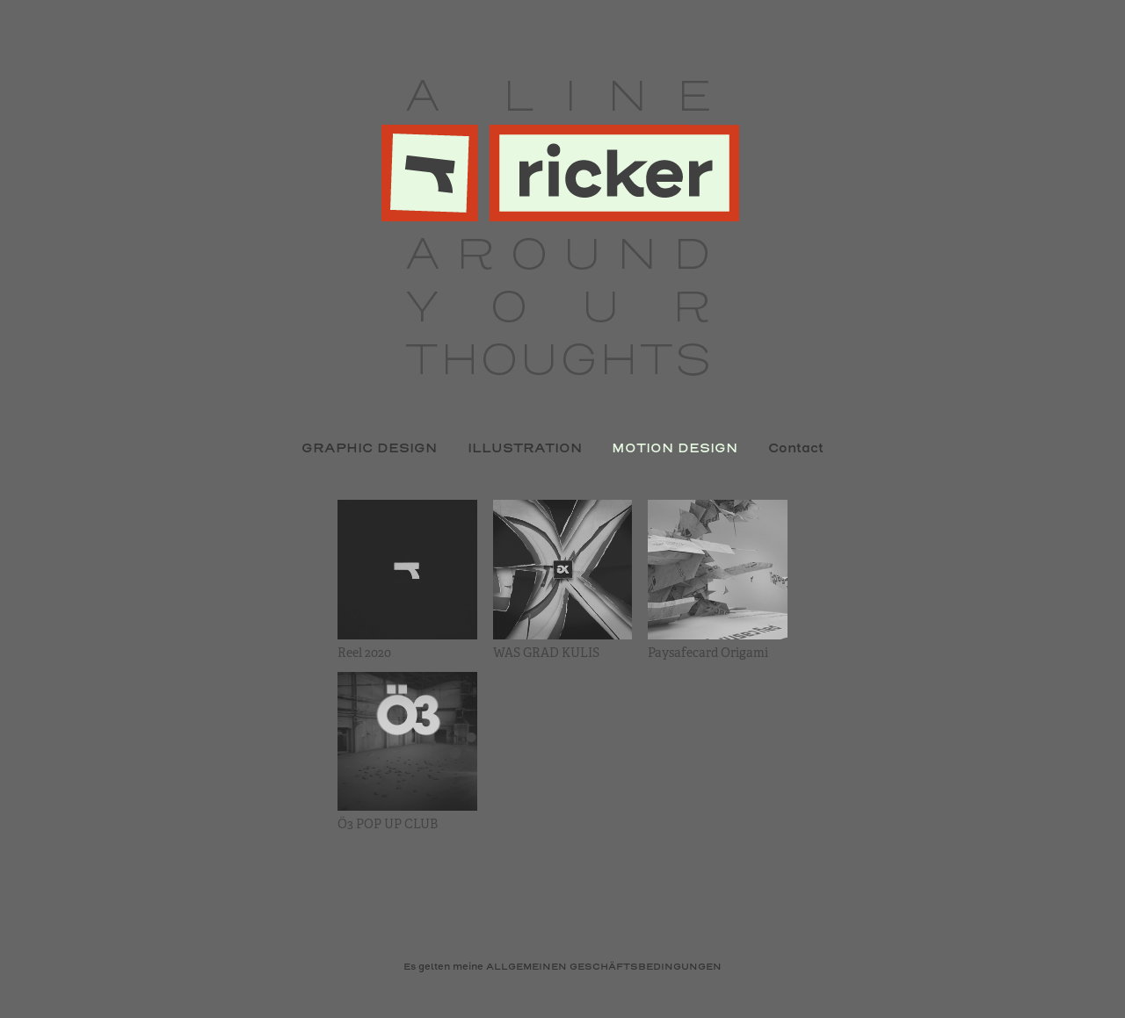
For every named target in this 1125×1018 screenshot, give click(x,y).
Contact (796, 448)
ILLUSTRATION (525, 448)
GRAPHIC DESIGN (369, 448)
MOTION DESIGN (674, 448)
